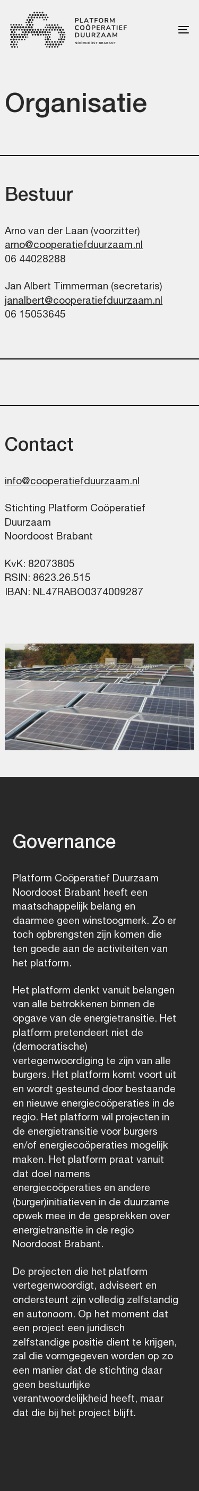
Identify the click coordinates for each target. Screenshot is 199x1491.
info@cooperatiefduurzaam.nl (72, 480)
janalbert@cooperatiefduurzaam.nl (83, 300)
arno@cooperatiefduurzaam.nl (74, 244)
